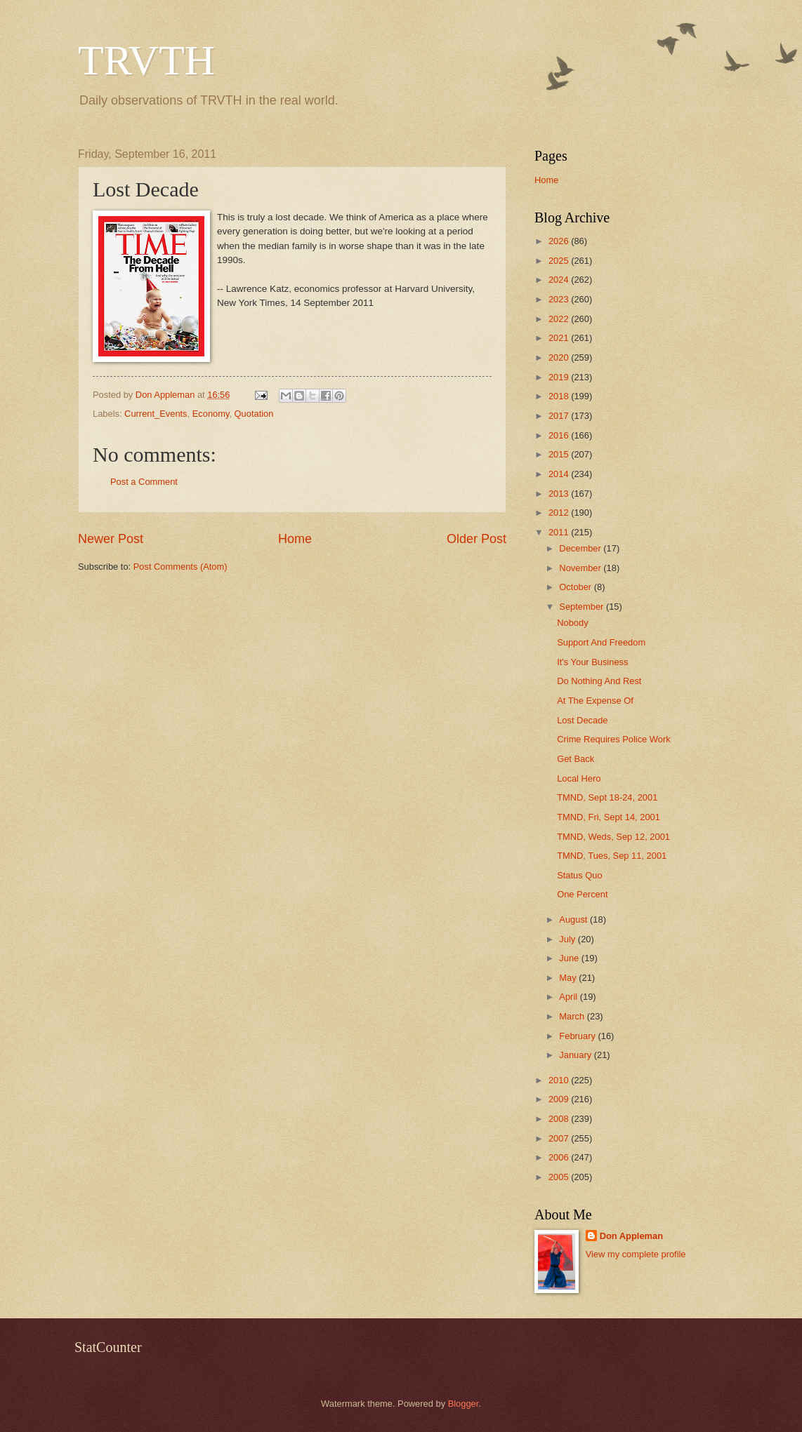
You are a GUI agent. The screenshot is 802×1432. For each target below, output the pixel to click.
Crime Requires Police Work (613, 739)
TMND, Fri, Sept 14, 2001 (608, 817)
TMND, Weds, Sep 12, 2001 (613, 836)
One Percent (582, 894)
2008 (559, 1118)
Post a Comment (144, 481)
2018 (559, 396)
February (578, 1036)
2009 (559, 1099)
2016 (559, 435)
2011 (559, 532)
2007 (559, 1138)
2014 (559, 474)
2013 (559, 493)
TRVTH (146, 60)
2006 (559, 1157)
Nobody (572, 622)
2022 (559, 319)
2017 (559, 415)
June (570, 958)
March (572, 1016)
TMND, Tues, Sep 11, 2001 (611, 855)
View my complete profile (636, 1254)
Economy (211, 413)
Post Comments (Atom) (180, 566)
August (574, 919)
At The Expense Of (595, 700)
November (581, 568)
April (569, 996)
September (582, 606)
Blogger (463, 1403)
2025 (559, 260)
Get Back (575, 759)
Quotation (254, 413)
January (576, 1055)
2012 (559, 512)
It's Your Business (592, 662)
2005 (559, 1177)
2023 (559, 299)
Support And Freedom (601, 642)
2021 (559, 338)
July (568, 939)
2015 (559, 454)
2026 (559, 241)
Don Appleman (631, 1236)
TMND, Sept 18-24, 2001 (607, 797)
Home (295, 539)
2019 (559, 377)
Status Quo (579, 875)
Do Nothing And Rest (599, 681)
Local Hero (578, 778)
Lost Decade (582, 720)
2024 (559, 279)
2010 (559, 1080)
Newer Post (110, 539)
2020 (559, 357)
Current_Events (155, 413)
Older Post (476, 539)
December (581, 548)
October (576, 587)
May (569, 977)
